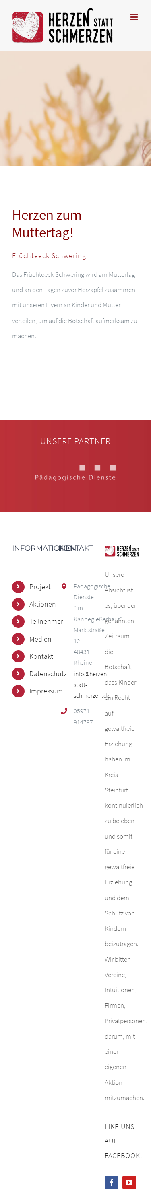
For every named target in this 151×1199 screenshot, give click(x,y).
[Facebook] (111, 1182)
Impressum (37, 690)
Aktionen (37, 604)
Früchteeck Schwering (49, 255)
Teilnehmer (37, 621)
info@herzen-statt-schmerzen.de (83, 684)
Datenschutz (37, 673)
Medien (37, 639)
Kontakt (37, 656)
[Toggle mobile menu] (134, 17)
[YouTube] (129, 1182)
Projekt (37, 586)
